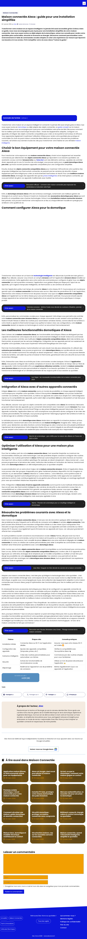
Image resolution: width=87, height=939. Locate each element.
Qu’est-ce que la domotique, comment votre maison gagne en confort (71, 773)
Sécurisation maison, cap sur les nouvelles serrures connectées (42, 835)
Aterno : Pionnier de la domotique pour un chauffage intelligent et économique (53, 504)
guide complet (63, 127)
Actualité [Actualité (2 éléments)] (4, 918)
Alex (15, 24)
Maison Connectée (10, 13)
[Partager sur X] (33, 694)
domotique (22, 127)
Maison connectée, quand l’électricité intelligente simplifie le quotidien (71, 835)
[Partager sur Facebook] (12, 694)
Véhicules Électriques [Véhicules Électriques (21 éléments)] (8, 929)
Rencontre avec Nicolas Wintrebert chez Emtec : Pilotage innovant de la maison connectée (53, 631)
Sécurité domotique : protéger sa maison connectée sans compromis (43, 814)
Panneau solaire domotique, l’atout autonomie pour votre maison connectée (12, 793)
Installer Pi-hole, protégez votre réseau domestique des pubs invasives (43, 794)
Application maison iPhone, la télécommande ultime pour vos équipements (14, 773)
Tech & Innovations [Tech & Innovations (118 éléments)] (7, 924)
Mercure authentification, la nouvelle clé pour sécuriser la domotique (71, 794)
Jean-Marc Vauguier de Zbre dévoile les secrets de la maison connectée (57, 568)
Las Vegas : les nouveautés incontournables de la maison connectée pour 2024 (56, 378)
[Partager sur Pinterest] (54, 694)
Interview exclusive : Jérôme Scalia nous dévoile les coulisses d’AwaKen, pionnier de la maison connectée (54, 308)
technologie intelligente (42, 276)
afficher (24, 118)
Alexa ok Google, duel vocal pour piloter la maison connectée (43, 773)
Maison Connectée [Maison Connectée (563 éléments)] (16, 918)
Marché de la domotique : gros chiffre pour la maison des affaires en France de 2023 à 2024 (55, 437)
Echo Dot (40, 160)
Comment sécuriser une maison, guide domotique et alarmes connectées (14, 814)
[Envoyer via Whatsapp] (75, 694)
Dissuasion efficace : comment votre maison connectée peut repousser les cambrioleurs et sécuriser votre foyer (51, 186)
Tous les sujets (43, 921)
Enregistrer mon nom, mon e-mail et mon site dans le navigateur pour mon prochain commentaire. (42, 886)
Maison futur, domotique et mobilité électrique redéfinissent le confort (14, 835)
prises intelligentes (50, 176)
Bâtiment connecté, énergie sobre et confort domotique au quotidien (71, 814)
